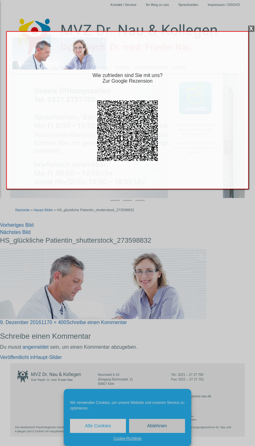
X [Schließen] (251, 29)
